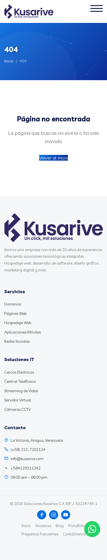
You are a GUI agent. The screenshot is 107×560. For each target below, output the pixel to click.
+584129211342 (26, 468)
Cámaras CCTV (17, 409)
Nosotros (43, 525)
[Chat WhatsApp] (92, 529)
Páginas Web (15, 313)
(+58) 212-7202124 (28, 449)
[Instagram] (53, 514)
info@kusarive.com (27, 458)
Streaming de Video (21, 390)
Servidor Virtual (17, 400)
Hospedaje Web (17, 322)
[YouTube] (65, 514)
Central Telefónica (20, 381)
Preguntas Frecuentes (39, 534)
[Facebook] (41, 514)
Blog (60, 525)
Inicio (8, 61)
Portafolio (76, 525)
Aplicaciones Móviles (22, 332)
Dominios (12, 304)
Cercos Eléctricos (19, 372)
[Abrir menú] (96, 11)
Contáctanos (74, 534)
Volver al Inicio (53, 158)
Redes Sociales (17, 341)
